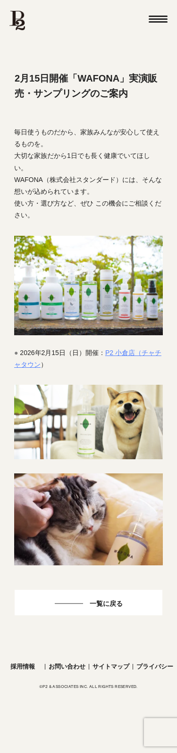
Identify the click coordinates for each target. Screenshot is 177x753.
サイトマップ (111, 666)
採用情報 (22, 666)
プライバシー (154, 666)
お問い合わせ (67, 666)
